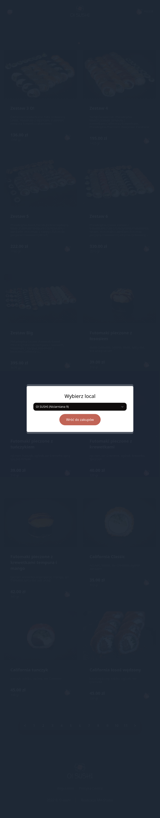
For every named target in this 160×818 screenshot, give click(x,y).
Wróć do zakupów (80, 419)
